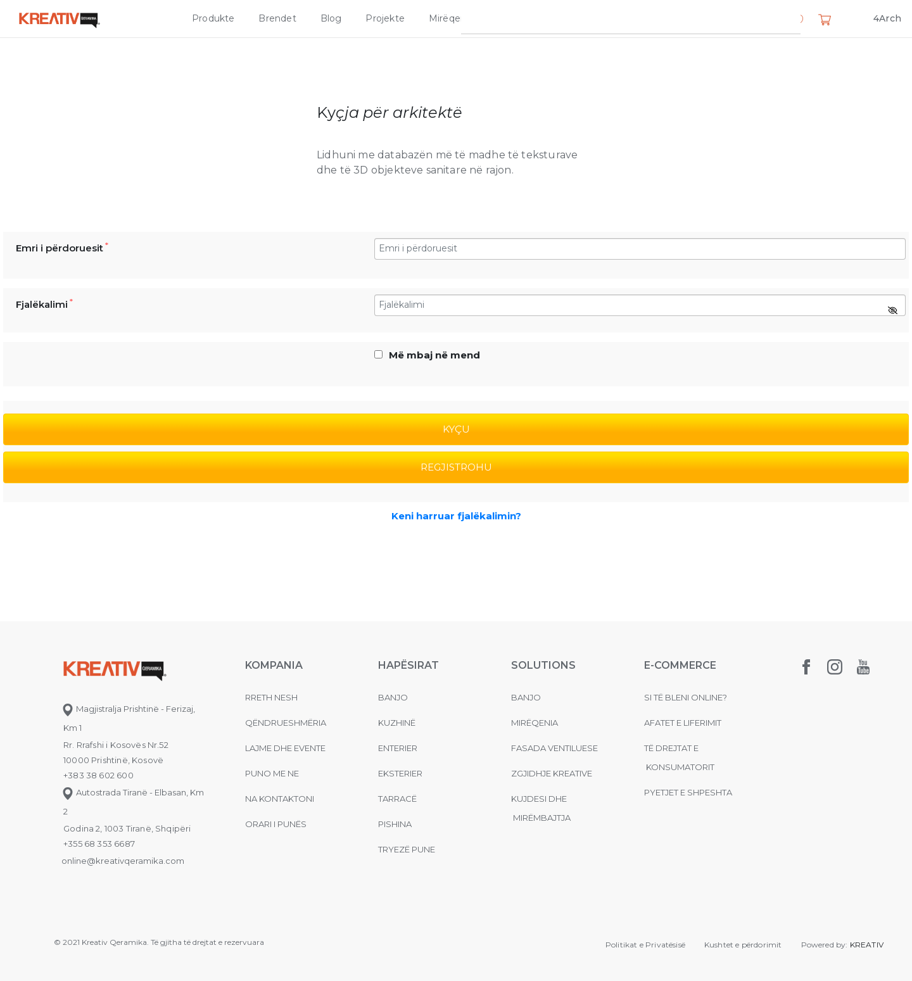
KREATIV (867, 944)
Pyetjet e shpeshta (688, 792)
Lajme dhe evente (285, 748)
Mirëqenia (451, 18)
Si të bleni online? (685, 697)
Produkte (213, 18)
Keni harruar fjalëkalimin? (456, 516)
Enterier (397, 748)
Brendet (277, 18)
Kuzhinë (396, 723)
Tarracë (397, 799)
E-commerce (680, 665)
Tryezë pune (406, 849)
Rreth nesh (271, 697)
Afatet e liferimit (682, 723)
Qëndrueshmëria (285, 723)
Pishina (395, 824)
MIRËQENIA (534, 723)
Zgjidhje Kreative (536, 18)
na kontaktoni (279, 799)
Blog (331, 18)
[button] (796, 21)
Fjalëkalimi (44, 304)
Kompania (621, 18)
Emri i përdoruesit (62, 247)
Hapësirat (408, 665)
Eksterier (400, 773)
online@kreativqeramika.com (122, 861)
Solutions (543, 665)
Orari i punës (276, 824)
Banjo (393, 697)
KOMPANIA (274, 665)
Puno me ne (272, 773)
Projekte (384, 18)
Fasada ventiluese (554, 748)
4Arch (887, 18)
